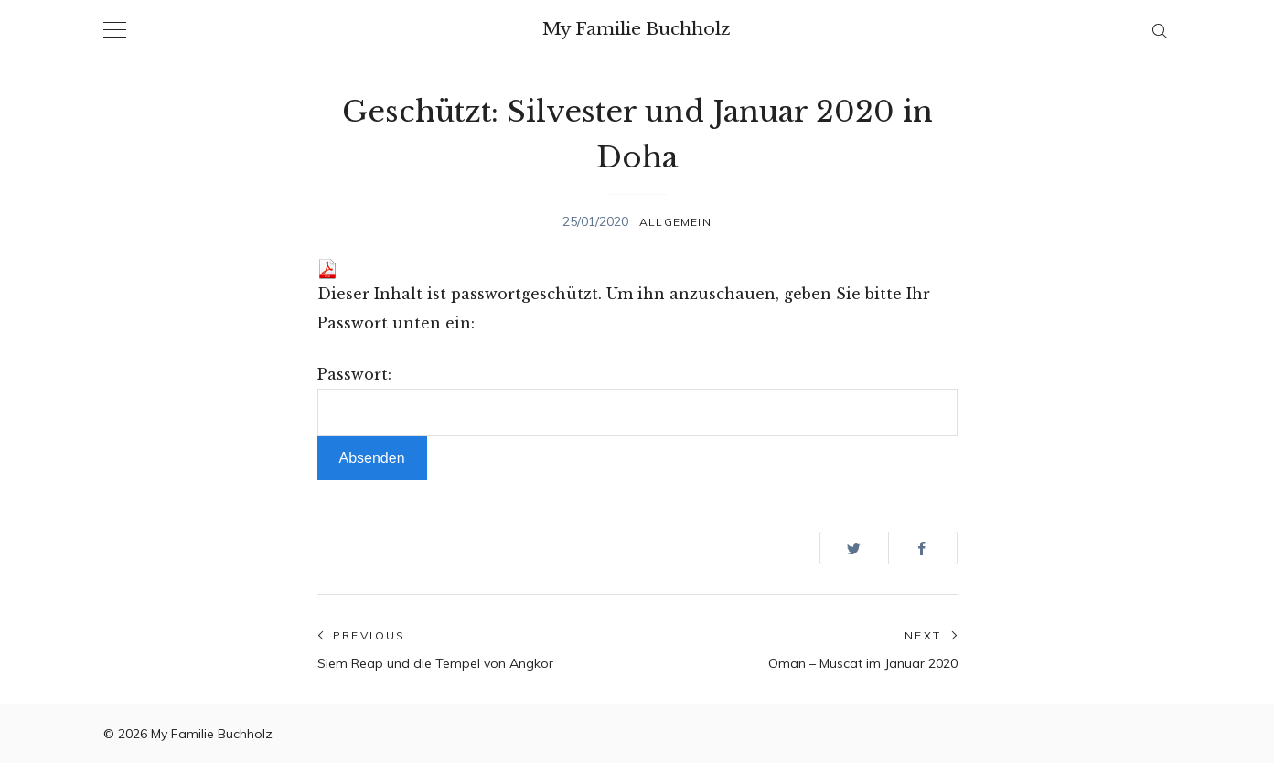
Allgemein (675, 222)
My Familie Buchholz (636, 28)
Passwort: (637, 400)
